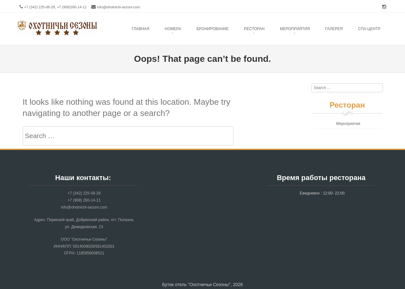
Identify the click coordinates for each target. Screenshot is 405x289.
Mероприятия (295, 29)
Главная (140, 29)
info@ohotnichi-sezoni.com (118, 7)
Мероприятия (348, 123)
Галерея (334, 29)
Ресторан (254, 29)
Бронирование (213, 29)
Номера (173, 29)
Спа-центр (369, 29)
